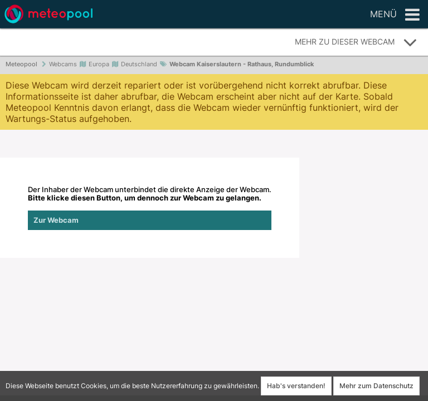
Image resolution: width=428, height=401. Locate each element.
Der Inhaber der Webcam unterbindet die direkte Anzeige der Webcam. (149, 207)
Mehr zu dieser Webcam (356, 42)
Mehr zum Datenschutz (376, 386)
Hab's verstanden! (296, 386)
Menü (395, 15)
